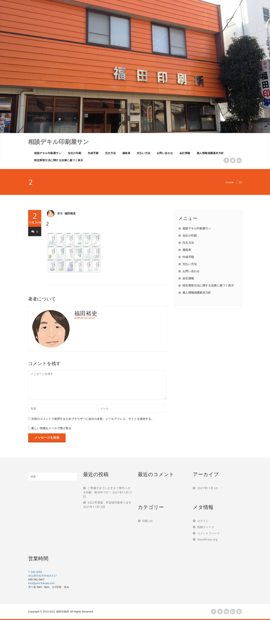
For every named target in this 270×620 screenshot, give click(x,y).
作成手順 (93, 153)
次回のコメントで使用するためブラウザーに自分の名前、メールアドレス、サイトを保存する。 (92, 419)
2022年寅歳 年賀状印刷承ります (109, 502)
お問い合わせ (165, 153)
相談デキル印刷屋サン (47, 153)
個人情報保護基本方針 (210, 153)
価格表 (126, 153)
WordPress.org (207, 539)
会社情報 (184, 153)
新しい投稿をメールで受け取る (51, 428)
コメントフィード (208, 533)
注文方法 (110, 153)
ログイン (203, 521)
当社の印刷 (74, 153)
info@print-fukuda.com (41, 583)
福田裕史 (70, 213)
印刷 (145, 521)
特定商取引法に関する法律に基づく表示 (58, 160)
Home (230, 182)
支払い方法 (143, 153)
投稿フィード (205, 527)
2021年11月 (205, 488)
